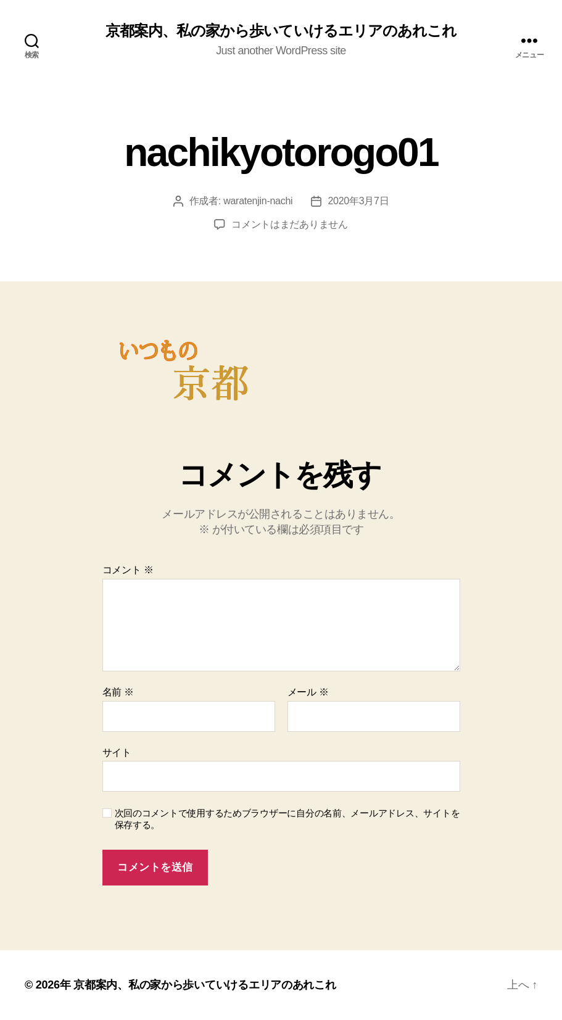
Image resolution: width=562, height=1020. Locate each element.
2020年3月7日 (358, 201)
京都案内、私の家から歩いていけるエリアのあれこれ (280, 30)
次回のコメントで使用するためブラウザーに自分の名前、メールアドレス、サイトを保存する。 (287, 819)
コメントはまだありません (289, 224)
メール (308, 692)
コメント (128, 570)
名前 (118, 692)
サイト (116, 752)
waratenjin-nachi (257, 201)
